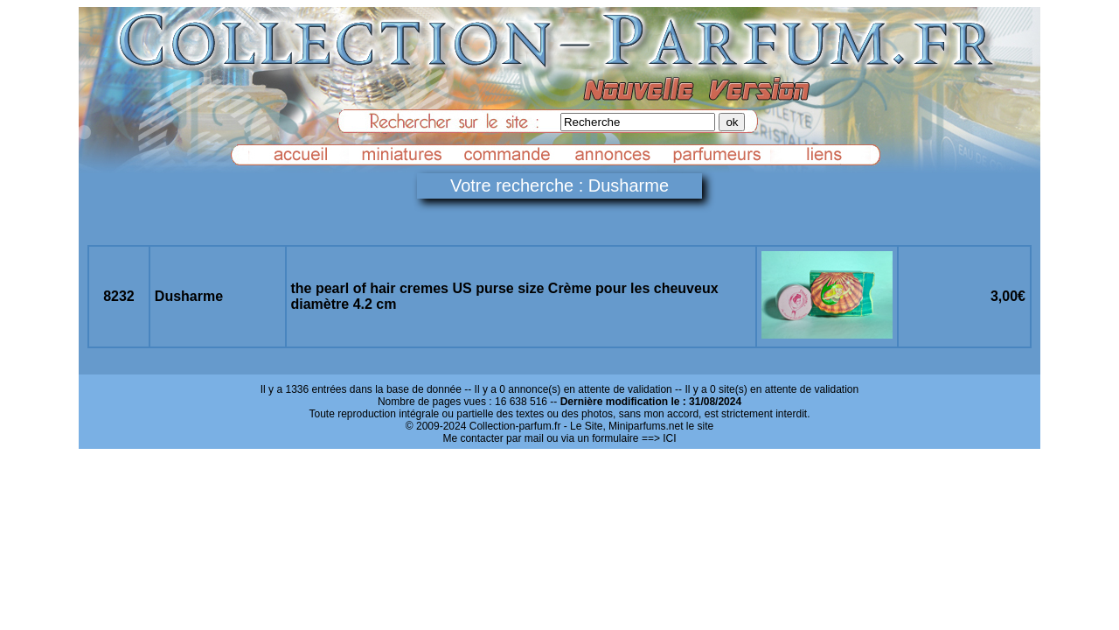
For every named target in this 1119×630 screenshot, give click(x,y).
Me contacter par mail (492, 438)
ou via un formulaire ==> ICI (611, 438)
